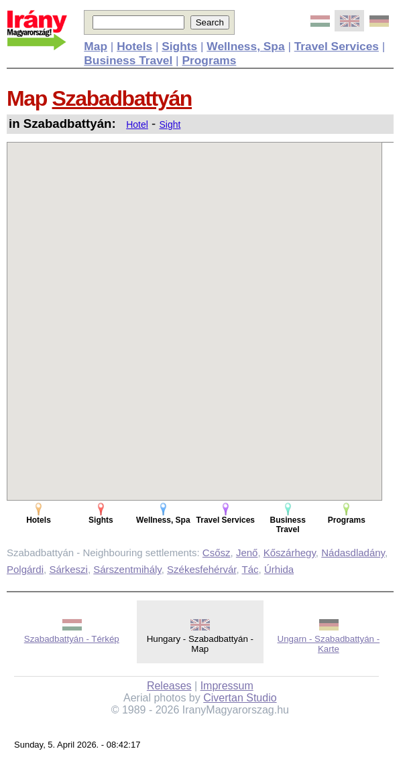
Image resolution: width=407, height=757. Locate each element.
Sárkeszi (68, 569)
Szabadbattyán (122, 98)
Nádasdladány (353, 552)
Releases (169, 685)
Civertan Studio (239, 697)
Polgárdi (25, 569)
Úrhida (279, 569)
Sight (169, 124)
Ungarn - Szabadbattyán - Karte (329, 644)
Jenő (247, 552)
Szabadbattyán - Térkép (71, 639)
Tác (250, 569)
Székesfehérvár (201, 569)
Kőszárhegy (290, 552)
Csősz (216, 552)
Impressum (226, 685)
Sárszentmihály (127, 569)
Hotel (137, 124)
